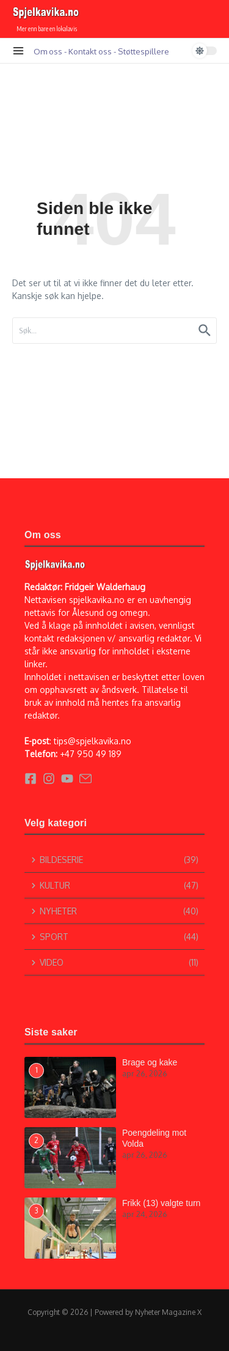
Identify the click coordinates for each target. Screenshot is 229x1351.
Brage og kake (149, 1062)
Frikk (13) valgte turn (161, 1203)
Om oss (48, 51)
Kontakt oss (90, 51)
